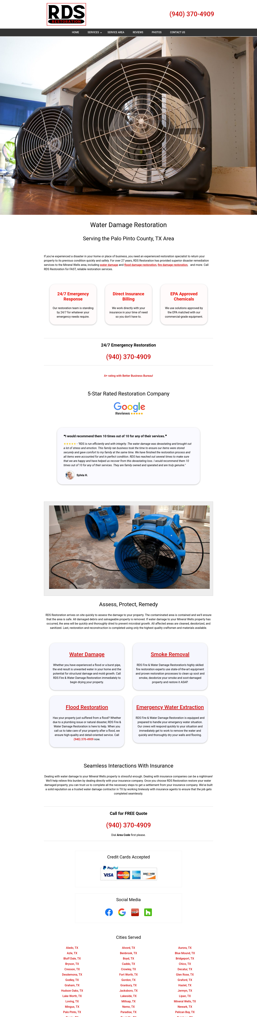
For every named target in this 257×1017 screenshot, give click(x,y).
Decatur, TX (185, 969)
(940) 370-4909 (191, 14)
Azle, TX (72, 953)
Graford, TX (185, 980)
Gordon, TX (128, 980)
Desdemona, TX (72, 974)
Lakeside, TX (128, 996)
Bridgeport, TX (185, 958)
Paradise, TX (128, 1012)
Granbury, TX (128, 985)
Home (75, 32)
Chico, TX (185, 964)
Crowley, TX (128, 969)
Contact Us (177, 32)
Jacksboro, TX (128, 990)
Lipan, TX (185, 996)
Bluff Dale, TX (72, 958)
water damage (109, 265)
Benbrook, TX (128, 953)
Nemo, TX (128, 1006)
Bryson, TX (72, 964)
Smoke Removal (170, 654)
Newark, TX (185, 1006)
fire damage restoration (173, 265)
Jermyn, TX (185, 990)
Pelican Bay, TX (185, 1012)
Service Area (115, 32)
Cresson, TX (72, 969)
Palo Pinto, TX (72, 1012)
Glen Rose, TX (185, 974)
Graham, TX (72, 985)
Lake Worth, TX (72, 996)
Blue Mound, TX (185, 953)
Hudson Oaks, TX (72, 990)
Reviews (138, 32)
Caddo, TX (128, 964)
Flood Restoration (87, 707)
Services (95, 33)
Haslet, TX (184, 985)
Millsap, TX (128, 1001)
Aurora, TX (185, 948)
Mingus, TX (72, 1006)
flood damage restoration (140, 265)
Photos (157, 32)
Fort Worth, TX (128, 974)
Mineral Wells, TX (185, 1001)
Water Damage (86, 654)
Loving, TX (72, 1001)
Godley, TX (72, 980)
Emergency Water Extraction (170, 707)
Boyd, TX (128, 958)
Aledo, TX (72, 948)
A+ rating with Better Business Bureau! (128, 375)
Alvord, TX (128, 948)
